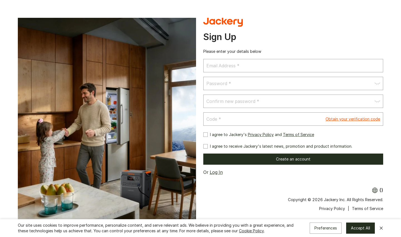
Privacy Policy (261, 134)
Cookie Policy (251, 230)
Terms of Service (298, 134)
